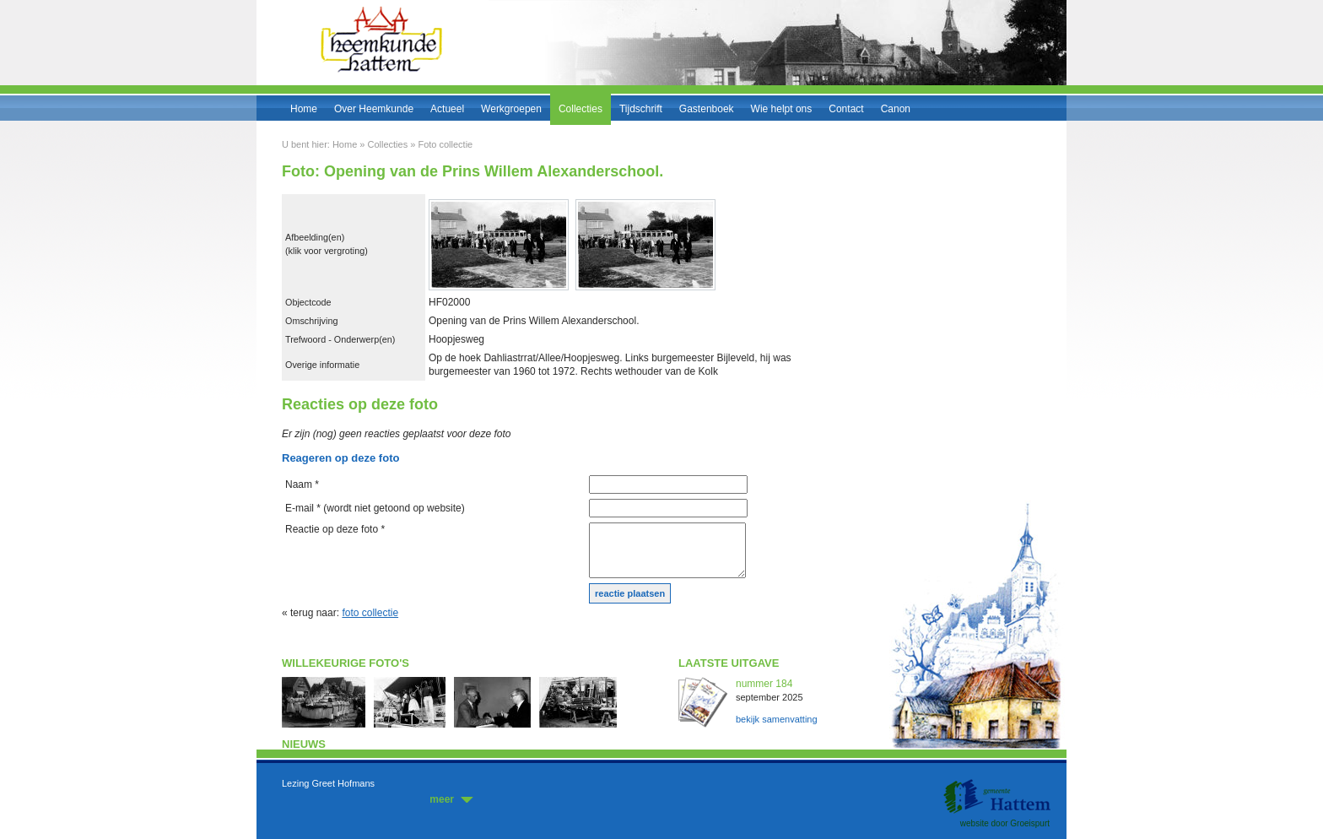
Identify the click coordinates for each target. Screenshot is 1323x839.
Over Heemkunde (373, 109)
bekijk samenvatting (777, 719)
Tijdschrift (640, 109)
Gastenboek (706, 109)
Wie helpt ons (782, 109)
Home (303, 109)
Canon (895, 109)
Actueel (447, 109)
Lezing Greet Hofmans (328, 783)
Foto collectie (445, 144)
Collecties (580, 109)
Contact (846, 109)
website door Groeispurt (1005, 823)
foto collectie (370, 613)
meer (441, 799)
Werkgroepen (511, 109)
